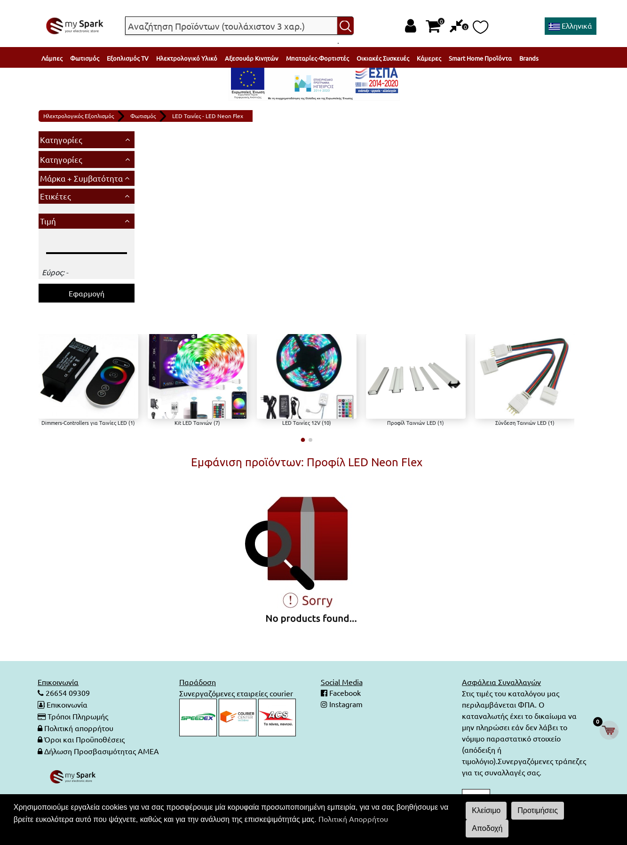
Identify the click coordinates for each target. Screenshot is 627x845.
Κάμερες (429, 58)
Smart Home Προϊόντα (480, 58)
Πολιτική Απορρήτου (353, 818)
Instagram (345, 704)
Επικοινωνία (67, 704)
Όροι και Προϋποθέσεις (84, 738)
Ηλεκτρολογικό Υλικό (186, 58)
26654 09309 (67, 693)
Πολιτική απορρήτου (78, 727)
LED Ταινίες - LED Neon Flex (207, 116)
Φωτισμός (84, 58)
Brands (529, 58)
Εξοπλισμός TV (128, 58)
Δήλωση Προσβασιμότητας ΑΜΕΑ (101, 749)
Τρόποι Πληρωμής (78, 715)
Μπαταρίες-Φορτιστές (317, 58)
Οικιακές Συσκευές (383, 58)
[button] (303, 440)
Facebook (344, 693)
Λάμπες (52, 58)
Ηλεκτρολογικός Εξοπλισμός (78, 116)
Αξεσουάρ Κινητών (251, 58)
